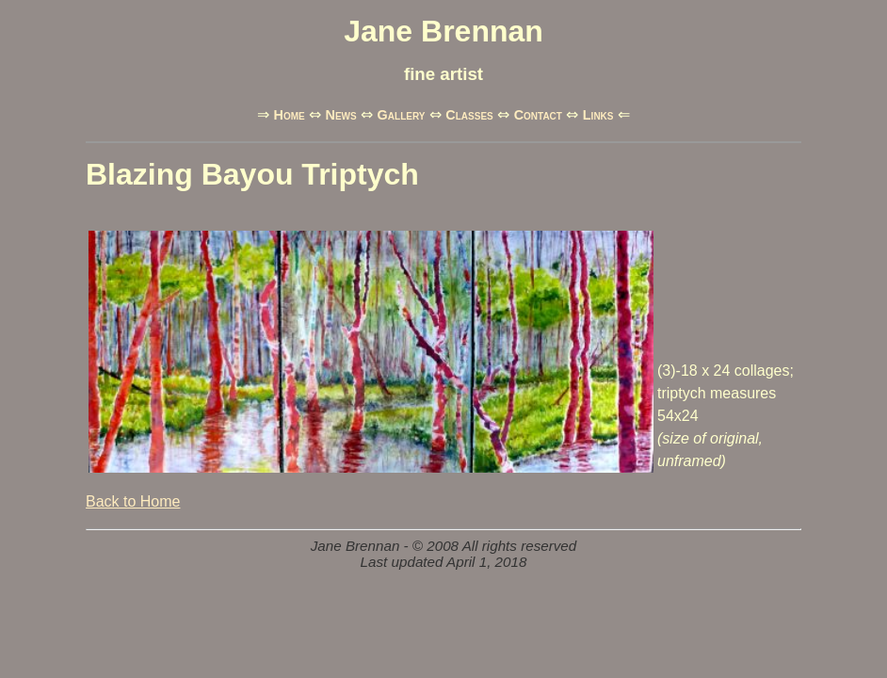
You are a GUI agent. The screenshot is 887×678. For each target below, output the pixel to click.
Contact (538, 114)
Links (598, 114)
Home (288, 114)
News (341, 114)
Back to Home (133, 501)
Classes (468, 114)
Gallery (402, 114)
